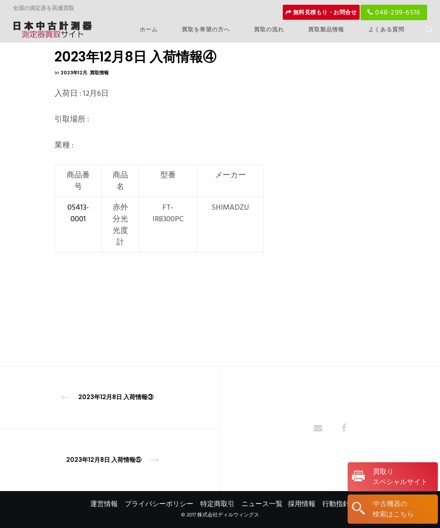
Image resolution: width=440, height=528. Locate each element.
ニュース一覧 (262, 504)
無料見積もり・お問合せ (321, 12)
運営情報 (104, 504)
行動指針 (336, 504)
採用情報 (301, 504)
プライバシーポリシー (159, 504)
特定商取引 (217, 504)
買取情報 (99, 72)
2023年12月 (74, 72)
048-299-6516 (393, 12)
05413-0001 (78, 213)
